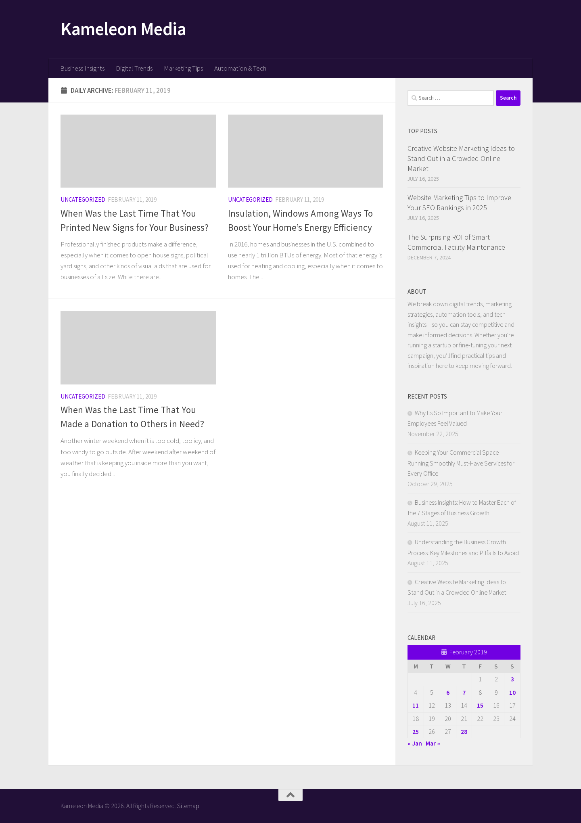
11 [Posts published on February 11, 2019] (415, 705)
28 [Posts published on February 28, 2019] (464, 731)
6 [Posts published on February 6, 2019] (447, 692)
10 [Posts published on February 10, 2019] (512, 692)
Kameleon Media (123, 28)
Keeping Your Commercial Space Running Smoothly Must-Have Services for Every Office (461, 462)
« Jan (415, 743)
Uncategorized (83, 199)
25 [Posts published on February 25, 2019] (415, 731)
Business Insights (82, 68)
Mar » (433, 743)
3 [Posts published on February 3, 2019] (512, 679)
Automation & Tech (240, 68)
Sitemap (188, 806)
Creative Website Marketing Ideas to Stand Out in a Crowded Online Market (461, 158)
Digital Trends (134, 68)
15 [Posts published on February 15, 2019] (480, 705)
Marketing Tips (183, 68)
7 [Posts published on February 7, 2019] (464, 692)
